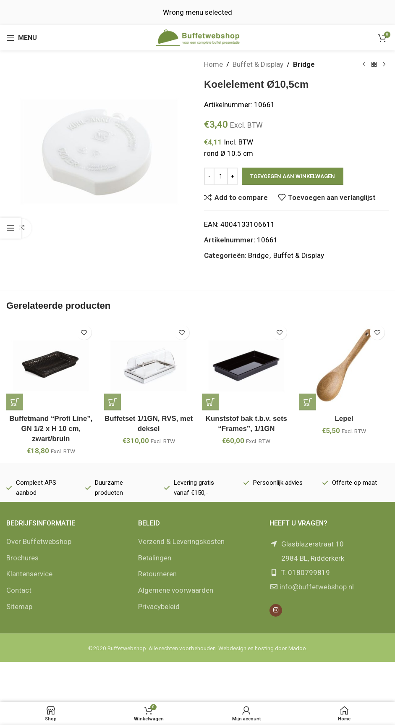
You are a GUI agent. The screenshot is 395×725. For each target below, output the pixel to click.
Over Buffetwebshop (38, 541)
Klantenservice (29, 574)
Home (213, 64)
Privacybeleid (159, 606)
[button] (14, 402)
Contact (18, 590)
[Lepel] (344, 365)
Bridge (304, 64)
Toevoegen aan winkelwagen (292, 176)
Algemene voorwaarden (175, 590)
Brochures (22, 558)
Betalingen (154, 558)
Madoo (297, 648)
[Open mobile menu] (21, 37)
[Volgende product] (384, 65)
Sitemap (19, 606)
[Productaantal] (221, 176)
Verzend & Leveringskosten (181, 541)
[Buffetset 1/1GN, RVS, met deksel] (149, 365)
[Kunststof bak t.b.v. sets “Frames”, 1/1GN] (246, 365)
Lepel (344, 419)
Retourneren (157, 574)
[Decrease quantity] (209, 176)
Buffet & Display (258, 64)
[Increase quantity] (232, 176)
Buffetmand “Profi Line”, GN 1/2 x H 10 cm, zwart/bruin (51, 429)
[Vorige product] (363, 65)
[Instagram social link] (275, 610)
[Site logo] (198, 37)
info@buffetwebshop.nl (317, 587)
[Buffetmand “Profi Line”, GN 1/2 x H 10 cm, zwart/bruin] (51, 365)
